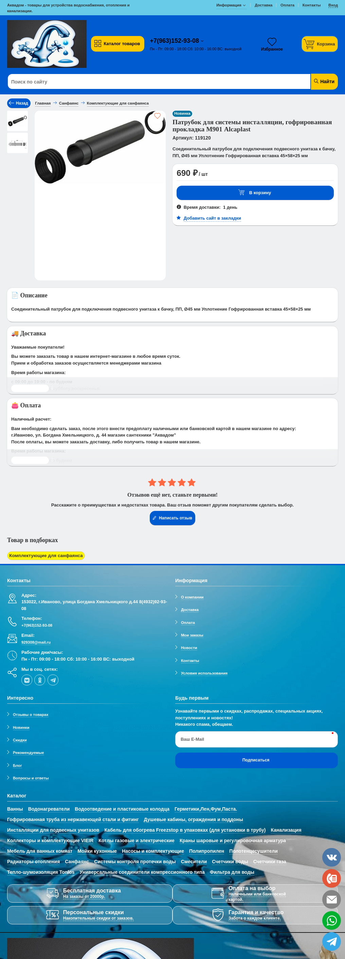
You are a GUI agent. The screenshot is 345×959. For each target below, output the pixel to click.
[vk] (26, 679)
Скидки (20, 739)
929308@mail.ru (36, 642)
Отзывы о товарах (31, 714)
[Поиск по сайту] (144, 82)
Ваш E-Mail (192, 738)
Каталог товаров (117, 44)
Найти (323, 81)
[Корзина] (320, 44)
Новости (189, 647)
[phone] (331, 878)
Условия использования (204, 672)
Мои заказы (192, 634)
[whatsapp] (331, 920)
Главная (43, 103)
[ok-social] (39, 679)
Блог (17, 764)
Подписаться (256, 759)
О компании (192, 596)
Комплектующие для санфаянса (44, 555)
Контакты (190, 660)
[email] (331, 899)
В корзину (254, 193)
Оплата (188, 622)
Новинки (21, 726)
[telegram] (53, 679)
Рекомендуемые (28, 752)
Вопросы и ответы (31, 777)
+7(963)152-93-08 (175, 40)
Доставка (190, 609)
